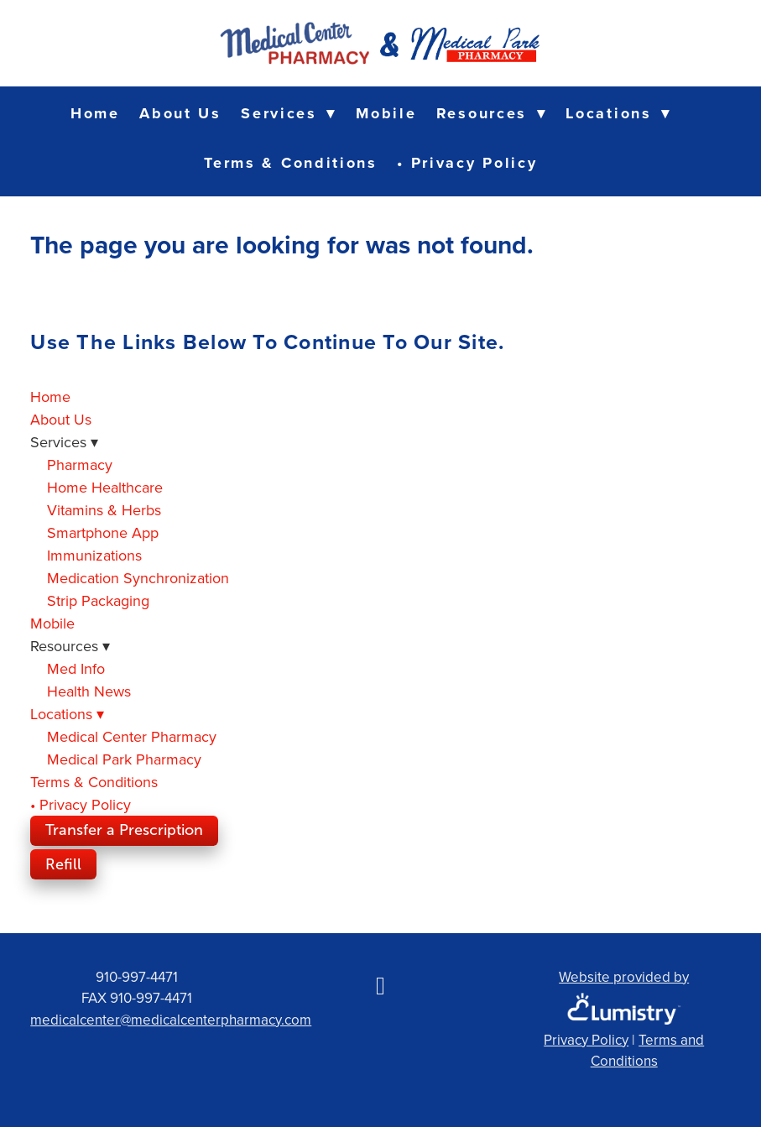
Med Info (76, 668)
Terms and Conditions (648, 1051)
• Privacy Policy (467, 163)
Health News (89, 691)
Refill (63, 864)
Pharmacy (79, 464)
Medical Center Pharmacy (131, 736)
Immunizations (94, 555)
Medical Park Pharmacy (124, 759)
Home (95, 113)
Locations (618, 113)
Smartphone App (103, 532)
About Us (180, 113)
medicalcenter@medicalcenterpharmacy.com (170, 1020)
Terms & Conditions (291, 163)
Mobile (386, 113)
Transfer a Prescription (124, 830)
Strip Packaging (98, 600)
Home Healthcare (105, 487)
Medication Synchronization (138, 577)
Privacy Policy (586, 1040)
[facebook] (380, 985)
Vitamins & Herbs (104, 509)
